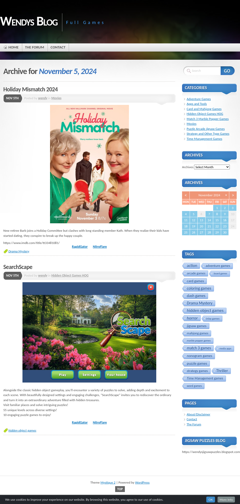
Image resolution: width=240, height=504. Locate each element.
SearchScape (17, 267)
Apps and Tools (197, 104)
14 (209, 220)
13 (201, 220)
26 (193, 232)
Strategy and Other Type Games (208, 134)
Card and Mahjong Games (204, 109)
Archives (187, 167)
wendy (42, 98)
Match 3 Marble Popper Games (208, 119)
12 (193, 220)
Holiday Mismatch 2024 (30, 89)
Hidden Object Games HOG (70, 275)
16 (224, 220)
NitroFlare (100, 247)
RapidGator (80, 247)
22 (217, 226)
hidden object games (22, 430)
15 (217, 220)
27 (201, 232)
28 (209, 232)
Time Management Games (204, 139)
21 (209, 226)
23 (224, 226)
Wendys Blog (28, 21)
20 (201, 226)
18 (185, 226)
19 (193, 226)
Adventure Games (199, 99)
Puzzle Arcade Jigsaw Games (206, 129)
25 (185, 232)
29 (217, 232)
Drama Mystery (18, 251)
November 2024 (209, 195)
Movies (56, 98)
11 (185, 220)
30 (224, 232)
